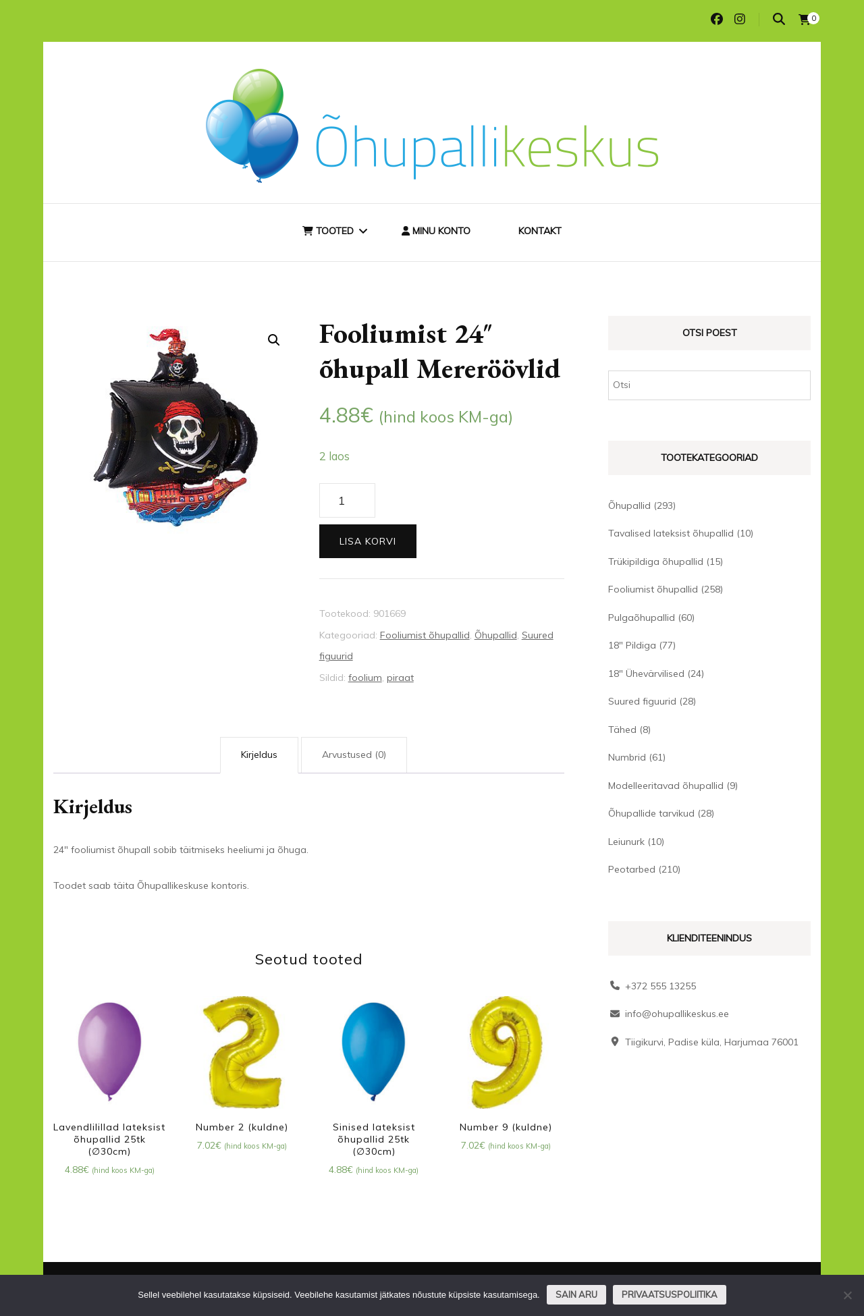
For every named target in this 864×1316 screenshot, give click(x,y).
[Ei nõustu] (847, 1295)
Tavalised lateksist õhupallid (671, 533)
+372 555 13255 (660, 986)
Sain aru (576, 1294)
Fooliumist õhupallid (425, 635)
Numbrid (627, 757)
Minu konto (436, 231)
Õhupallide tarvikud (651, 813)
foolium (365, 677)
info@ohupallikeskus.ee (677, 1014)
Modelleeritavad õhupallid (666, 785)
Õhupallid (496, 635)
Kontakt (540, 231)
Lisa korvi (368, 541)
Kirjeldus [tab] (259, 754)
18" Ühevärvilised (646, 673)
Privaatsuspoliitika (670, 1294)
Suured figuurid (642, 701)
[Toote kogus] (347, 500)
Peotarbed (631, 869)
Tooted (328, 231)
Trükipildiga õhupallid (655, 561)
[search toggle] (779, 19)
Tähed (622, 729)
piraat (400, 677)
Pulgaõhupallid (641, 617)
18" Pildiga (632, 645)
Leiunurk (626, 841)
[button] (274, 340)
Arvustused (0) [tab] (354, 754)
